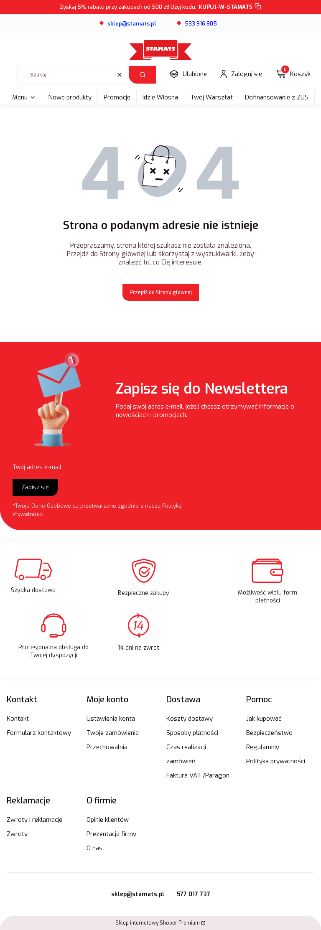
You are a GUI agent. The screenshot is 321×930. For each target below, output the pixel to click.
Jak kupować (263, 718)
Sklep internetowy (157, 923)
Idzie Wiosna (160, 97)
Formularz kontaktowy (39, 733)
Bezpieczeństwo (269, 733)
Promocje (117, 97)
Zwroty (17, 834)
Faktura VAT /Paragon (197, 775)
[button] (142, 75)
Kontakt (18, 718)
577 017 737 (193, 894)
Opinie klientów (108, 820)
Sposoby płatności (192, 733)
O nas (94, 848)
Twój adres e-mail (37, 467)
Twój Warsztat (211, 97)
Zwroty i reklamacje (34, 820)
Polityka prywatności (275, 761)
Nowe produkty (70, 97)
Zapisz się (35, 487)
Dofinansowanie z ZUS (276, 97)
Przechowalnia (107, 747)
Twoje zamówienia (113, 733)
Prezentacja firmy (111, 834)
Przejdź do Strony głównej (161, 292)
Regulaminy (262, 747)
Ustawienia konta (111, 718)
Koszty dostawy (189, 718)
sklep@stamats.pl (137, 894)
